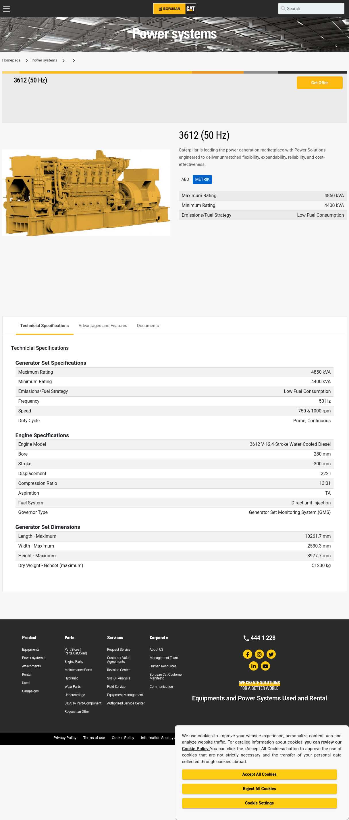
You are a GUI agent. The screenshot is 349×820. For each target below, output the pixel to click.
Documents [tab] (148, 325)
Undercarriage (75, 695)
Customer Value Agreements (118, 660)
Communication (161, 687)
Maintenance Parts (78, 670)
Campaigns (30, 691)
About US (156, 650)
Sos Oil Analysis (118, 678)
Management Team (164, 658)
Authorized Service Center (125, 703)
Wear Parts (73, 687)
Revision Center (118, 670)
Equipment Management (125, 695)
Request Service (118, 650)
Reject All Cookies (259, 788)
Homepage (11, 60)
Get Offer (319, 82)
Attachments (31, 666)
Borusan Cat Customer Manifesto (166, 676)
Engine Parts (74, 662)
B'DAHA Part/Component (83, 703)
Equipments (30, 650)
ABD (185, 179)
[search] (311, 8)
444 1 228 (262, 637)
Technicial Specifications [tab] (44, 325)
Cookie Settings (259, 803)
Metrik (202, 179)
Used (26, 683)
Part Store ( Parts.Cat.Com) (76, 651)
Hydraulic (71, 678)
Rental (26, 675)
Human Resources (163, 666)
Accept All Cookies (259, 774)
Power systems (44, 60)
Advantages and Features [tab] (103, 325)
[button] (165, 154)
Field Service (116, 687)
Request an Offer (77, 712)
